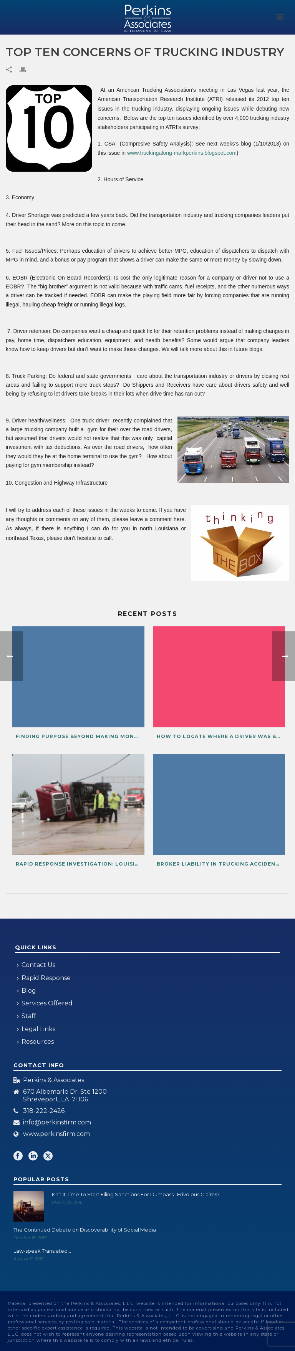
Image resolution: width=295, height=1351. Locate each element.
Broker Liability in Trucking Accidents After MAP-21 (221, 864)
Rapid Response (44, 978)
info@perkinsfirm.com (57, 1122)
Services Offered (45, 1003)
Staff (26, 1016)
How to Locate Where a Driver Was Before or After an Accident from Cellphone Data (221, 736)
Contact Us (36, 965)
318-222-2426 (44, 1111)
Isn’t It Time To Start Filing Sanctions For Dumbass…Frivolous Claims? (136, 1194)
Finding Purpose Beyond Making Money (78, 736)
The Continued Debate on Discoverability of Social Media (84, 1230)
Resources (35, 1041)
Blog (26, 990)
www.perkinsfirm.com (56, 1134)
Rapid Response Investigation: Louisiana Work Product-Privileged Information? (80, 864)
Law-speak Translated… (42, 1251)
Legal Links (36, 1029)
